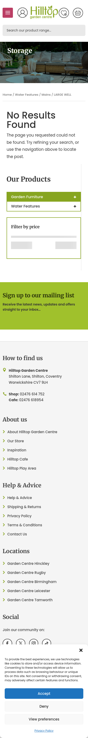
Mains (46, 94)
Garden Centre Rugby (26, 572)
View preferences (44, 719)
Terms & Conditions (24, 525)
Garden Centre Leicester (28, 590)
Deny (43, 706)
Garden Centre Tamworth (30, 599)
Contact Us (17, 534)
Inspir (12, 450)
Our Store (15, 441)
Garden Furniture (45, 197)
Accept (44, 693)
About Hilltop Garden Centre (32, 431)
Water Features (26, 94)
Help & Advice (19, 497)
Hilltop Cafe (17, 459)
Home (7, 94)
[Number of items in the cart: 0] (78, 12)
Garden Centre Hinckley (28, 563)
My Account (22, 12)
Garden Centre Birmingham (32, 581)
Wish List (64, 12)
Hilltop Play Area (21, 468)
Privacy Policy (44, 731)
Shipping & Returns (24, 506)
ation (21, 450)
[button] (81, 650)
